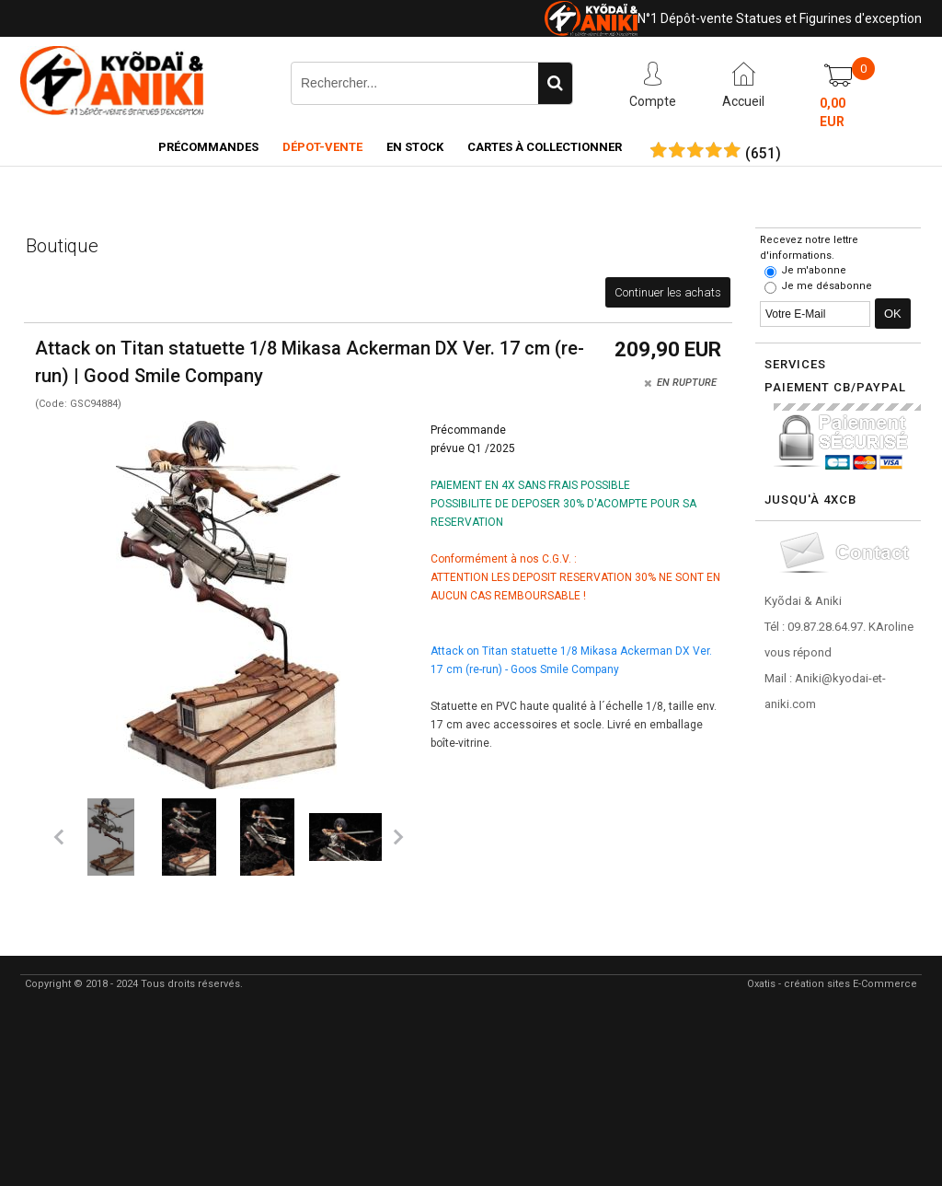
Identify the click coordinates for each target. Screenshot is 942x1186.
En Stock (414, 147)
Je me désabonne (826, 286)
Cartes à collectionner (544, 147)
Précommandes (208, 147)
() (763, 153)
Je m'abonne (813, 270)
